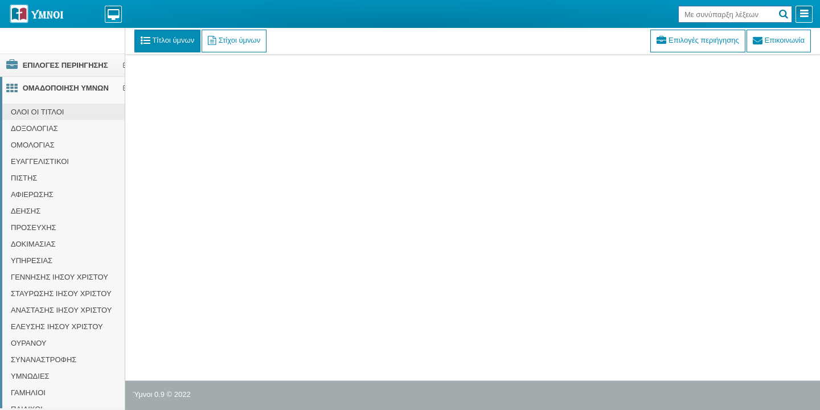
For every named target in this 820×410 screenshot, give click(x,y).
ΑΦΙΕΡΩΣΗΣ (32, 194)
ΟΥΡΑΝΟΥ (29, 343)
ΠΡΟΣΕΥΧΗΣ (33, 227)
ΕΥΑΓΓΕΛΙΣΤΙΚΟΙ (40, 161)
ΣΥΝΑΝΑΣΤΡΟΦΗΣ (43, 359)
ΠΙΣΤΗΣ (24, 178)
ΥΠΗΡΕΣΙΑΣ (31, 260)
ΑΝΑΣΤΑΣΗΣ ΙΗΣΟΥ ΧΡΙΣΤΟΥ (61, 310)
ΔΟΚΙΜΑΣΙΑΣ (33, 244)
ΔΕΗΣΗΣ (25, 211)
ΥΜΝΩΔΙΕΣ (30, 376)
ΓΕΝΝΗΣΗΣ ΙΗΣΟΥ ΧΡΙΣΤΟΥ (59, 277)
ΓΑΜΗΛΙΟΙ (28, 392)
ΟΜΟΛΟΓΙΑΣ (33, 145)
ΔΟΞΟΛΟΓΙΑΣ (34, 128)
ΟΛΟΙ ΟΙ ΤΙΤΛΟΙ (37, 112)
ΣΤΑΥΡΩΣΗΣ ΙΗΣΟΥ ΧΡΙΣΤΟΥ (61, 293)
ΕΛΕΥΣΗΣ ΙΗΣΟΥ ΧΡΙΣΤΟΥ (57, 326)
